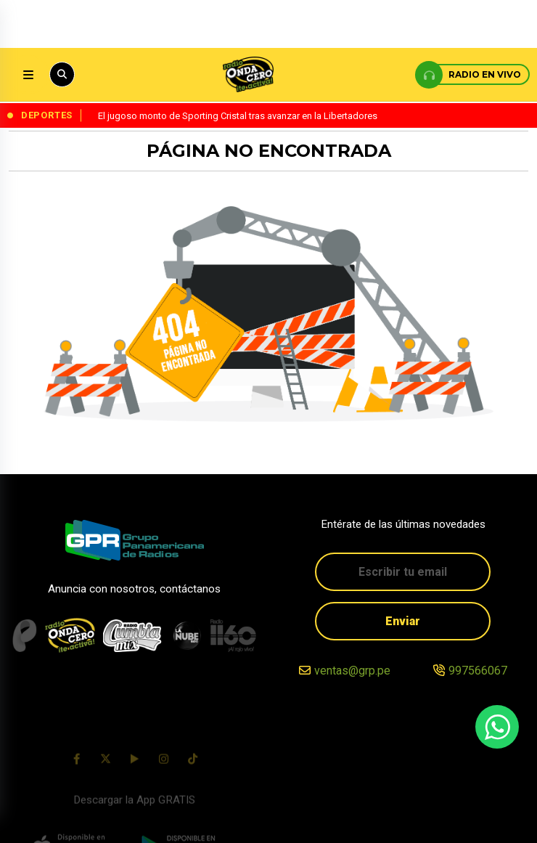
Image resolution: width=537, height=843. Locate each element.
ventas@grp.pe (352, 672)
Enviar (402, 622)
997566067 (477, 672)
